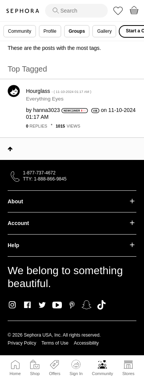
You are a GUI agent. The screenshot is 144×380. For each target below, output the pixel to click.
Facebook (27, 305)
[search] (76, 11)
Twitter (42, 305)
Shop (35, 373)
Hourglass (58, 91)
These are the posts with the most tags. (54, 48)
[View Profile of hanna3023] (46, 110)
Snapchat (86, 305)
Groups (77, 31)
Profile (50, 31)
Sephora (22, 11)
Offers (54, 373)
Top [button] (10, 149)
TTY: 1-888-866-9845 (44, 179)
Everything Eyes (44, 99)
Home (15, 373)
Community (102, 373)
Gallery (104, 31)
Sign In (76, 368)
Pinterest (72, 305)
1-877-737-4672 (39, 173)
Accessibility (86, 343)
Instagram (12, 305)
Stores (128, 373)
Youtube (57, 305)
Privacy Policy (22, 343)
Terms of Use (55, 343)
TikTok (101, 305)
